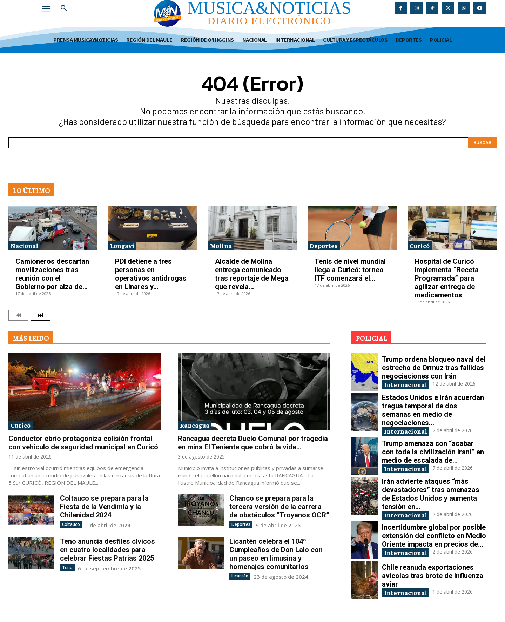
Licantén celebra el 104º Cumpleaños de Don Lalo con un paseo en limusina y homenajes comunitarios (276, 554)
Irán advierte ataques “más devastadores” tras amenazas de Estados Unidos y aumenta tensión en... (430, 494)
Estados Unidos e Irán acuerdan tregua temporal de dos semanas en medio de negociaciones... (433, 410)
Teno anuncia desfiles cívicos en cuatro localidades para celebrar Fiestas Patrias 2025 (107, 549)
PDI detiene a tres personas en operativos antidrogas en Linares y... (151, 274)
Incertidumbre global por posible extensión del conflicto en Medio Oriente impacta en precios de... (434, 535)
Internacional (405, 384)
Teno (67, 567)
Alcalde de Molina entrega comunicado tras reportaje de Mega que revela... (252, 274)
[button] (63, 8)
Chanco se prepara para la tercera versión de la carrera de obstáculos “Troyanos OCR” (279, 506)
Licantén (239, 576)
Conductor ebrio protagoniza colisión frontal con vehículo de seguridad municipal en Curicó (83, 442)
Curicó (420, 245)
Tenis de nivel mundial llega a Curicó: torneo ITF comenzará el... (350, 269)
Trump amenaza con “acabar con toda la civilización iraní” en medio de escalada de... (433, 451)
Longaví (122, 245)
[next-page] (40, 315)
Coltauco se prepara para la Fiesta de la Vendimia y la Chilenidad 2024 (104, 506)
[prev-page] (18, 315)
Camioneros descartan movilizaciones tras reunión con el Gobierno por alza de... (52, 274)
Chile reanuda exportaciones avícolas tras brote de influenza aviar (432, 575)
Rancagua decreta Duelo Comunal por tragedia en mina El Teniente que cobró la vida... (253, 442)
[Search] (482, 142)
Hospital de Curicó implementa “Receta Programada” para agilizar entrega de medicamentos (447, 278)
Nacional (24, 245)
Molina (221, 245)
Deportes (324, 245)
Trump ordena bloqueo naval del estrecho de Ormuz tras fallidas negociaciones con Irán (433, 367)
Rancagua (194, 425)
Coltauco (71, 524)
